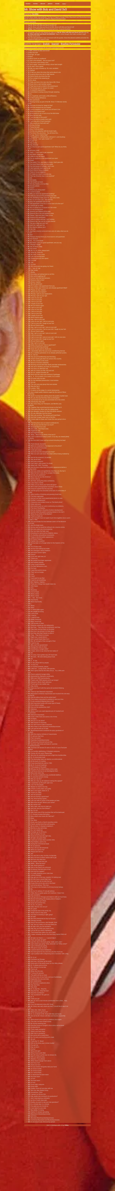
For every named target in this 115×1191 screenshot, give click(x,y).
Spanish (55, 44)
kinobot (28, 3)
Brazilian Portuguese (70, 44)
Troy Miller (35, 14)
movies (35, 3)
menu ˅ (64, 4)
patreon (50, 3)
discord (42, 3)
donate (57, 3)
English (46, 44)
